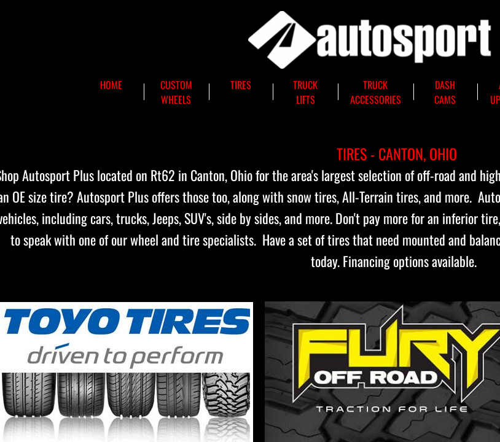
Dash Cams (445, 92)
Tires (240, 84)
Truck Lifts (305, 92)
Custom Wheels (176, 92)
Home (111, 84)
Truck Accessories (375, 92)
